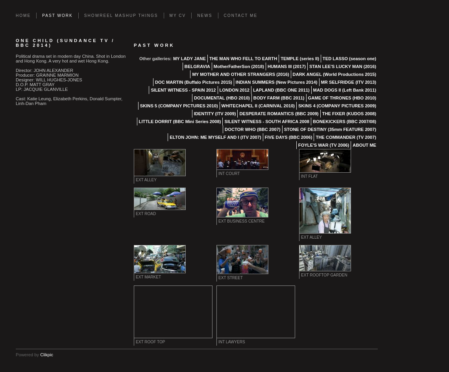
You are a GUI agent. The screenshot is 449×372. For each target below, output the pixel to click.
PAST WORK (57, 15)
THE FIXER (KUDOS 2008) (349, 113)
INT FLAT (309, 176)
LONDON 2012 (234, 90)
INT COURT (229, 173)
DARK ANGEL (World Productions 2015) (334, 74)
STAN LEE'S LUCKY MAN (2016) (342, 66)
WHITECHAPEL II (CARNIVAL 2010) (258, 105)
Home (23, 15)
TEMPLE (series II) (300, 58)
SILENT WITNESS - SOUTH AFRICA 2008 (266, 121)
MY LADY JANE (189, 58)
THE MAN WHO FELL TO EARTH (243, 58)
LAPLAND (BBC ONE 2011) (281, 90)
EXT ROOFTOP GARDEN (324, 275)
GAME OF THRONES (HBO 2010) (342, 98)
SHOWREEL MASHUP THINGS (121, 15)
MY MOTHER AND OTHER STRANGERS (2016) (240, 74)
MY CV (178, 15)
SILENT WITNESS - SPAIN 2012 (183, 90)
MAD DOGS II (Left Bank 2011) (344, 90)
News (204, 15)
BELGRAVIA (197, 66)
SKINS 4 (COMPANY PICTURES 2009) (337, 105)
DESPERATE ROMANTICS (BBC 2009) (278, 113)
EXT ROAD (146, 214)
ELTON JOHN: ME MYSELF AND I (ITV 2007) (215, 137)
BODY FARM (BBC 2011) (279, 98)
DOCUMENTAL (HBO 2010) (222, 98)
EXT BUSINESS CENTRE (241, 221)
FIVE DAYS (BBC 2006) (288, 137)
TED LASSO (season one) (349, 58)
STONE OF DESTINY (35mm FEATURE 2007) (330, 129)
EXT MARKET (148, 277)
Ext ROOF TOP (150, 342)
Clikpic (46, 354)
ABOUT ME (364, 145)
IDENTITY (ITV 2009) (215, 113)
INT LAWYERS (231, 342)
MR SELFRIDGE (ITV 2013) (349, 82)
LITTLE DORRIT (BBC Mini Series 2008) (180, 121)
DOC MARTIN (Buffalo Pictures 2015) (193, 82)
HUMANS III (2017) (287, 66)
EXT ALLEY (146, 180)
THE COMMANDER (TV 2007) (346, 137)
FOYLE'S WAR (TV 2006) (323, 145)
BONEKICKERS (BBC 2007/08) (344, 121)
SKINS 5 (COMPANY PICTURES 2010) (179, 105)
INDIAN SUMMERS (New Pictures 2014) (277, 82)
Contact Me (241, 15)
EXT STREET (230, 278)
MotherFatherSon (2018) (239, 66)
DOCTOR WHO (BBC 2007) (253, 129)
